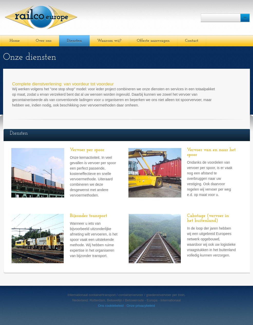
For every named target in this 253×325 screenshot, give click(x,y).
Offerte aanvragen (153, 41)
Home (15, 41)
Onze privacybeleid (141, 306)
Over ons (43, 41)
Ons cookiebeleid (111, 306)
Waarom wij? (109, 41)
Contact (191, 41)
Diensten (74, 41)
